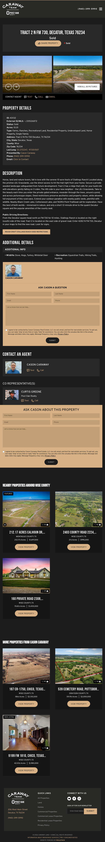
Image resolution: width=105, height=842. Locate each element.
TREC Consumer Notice (69, 838)
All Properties (43, 799)
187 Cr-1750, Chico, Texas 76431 (26, 690)
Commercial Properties (47, 812)
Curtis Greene (31, 392)
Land (40, 803)
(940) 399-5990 (22, 156)
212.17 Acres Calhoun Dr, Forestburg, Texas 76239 (26, 533)
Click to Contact (21, 159)
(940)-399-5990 (15, 819)
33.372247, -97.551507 (28, 150)
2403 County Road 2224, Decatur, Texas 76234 (79, 533)
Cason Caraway (28, 153)
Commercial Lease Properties (50, 817)
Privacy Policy (63, 335)
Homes (41, 808)
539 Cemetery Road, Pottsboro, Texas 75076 (78, 690)
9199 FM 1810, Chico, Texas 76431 (26, 756)
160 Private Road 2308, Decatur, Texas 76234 (26, 600)
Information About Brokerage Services (43, 838)
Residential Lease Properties (50, 821)
